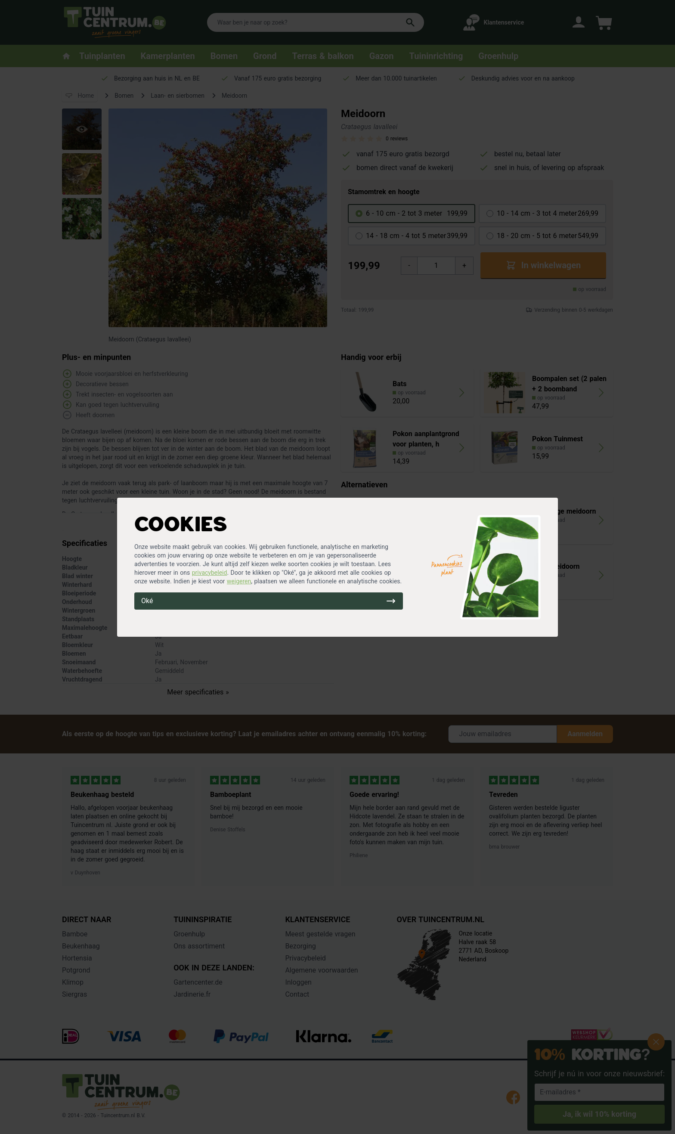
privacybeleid (209, 572)
